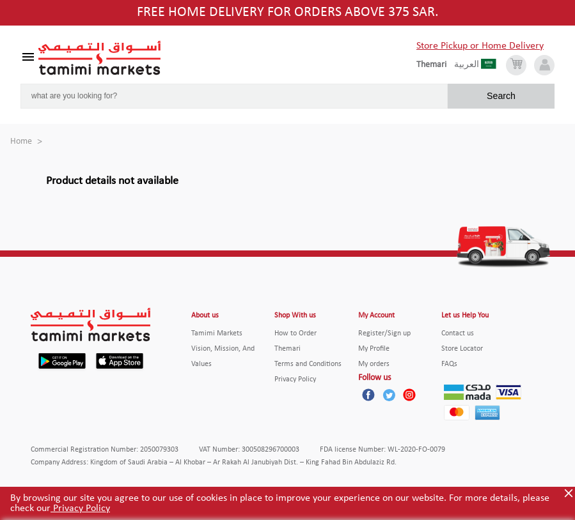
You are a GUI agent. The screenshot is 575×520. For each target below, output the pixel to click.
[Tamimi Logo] (99, 58)
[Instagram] (409, 395)
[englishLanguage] (435, 65)
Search (501, 96)
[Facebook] (368, 395)
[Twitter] (389, 395)
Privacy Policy (80, 508)
